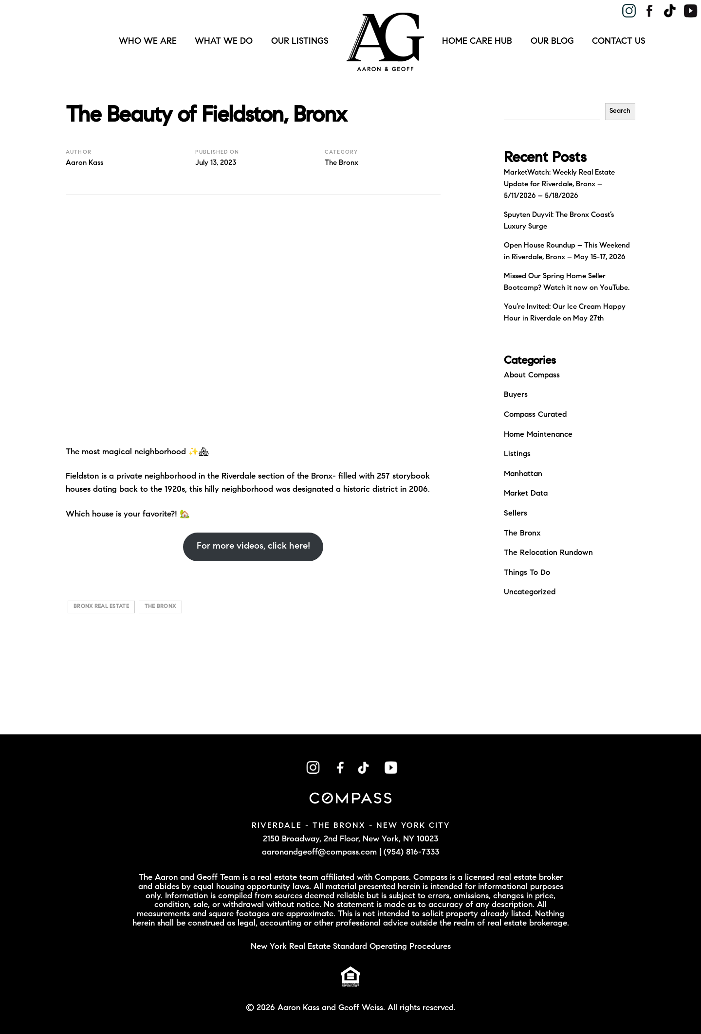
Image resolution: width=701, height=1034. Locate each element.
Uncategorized (529, 592)
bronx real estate (101, 606)
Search (619, 111)
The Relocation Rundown (548, 553)
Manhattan (523, 474)
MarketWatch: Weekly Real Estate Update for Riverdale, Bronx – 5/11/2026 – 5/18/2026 (559, 184)
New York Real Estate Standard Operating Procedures (351, 947)
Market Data (526, 494)
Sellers (515, 513)
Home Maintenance (538, 435)
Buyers (516, 395)
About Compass (532, 375)
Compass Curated (535, 415)
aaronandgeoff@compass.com (319, 852)
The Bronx (341, 163)
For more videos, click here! (253, 546)
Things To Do (527, 573)
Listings (517, 454)
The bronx (160, 606)
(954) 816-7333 (411, 852)
